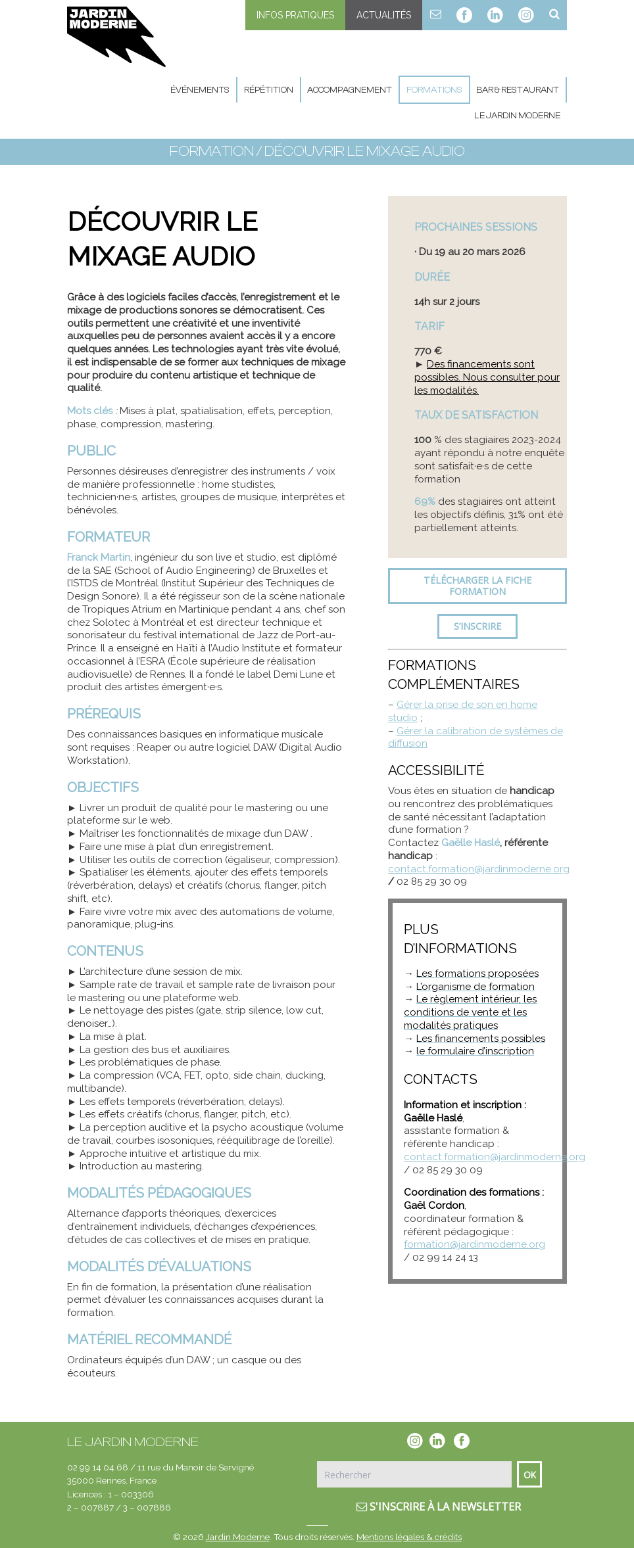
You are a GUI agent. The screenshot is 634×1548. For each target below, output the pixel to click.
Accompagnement (349, 90)
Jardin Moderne (238, 1537)
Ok (530, 1474)
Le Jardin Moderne (517, 115)
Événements (200, 90)
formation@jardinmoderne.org (474, 1244)
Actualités (383, 15)
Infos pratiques (295, 15)
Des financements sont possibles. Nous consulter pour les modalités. (487, 377)
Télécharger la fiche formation (477, 586)
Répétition (268, 90)
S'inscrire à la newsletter (438, 1506)
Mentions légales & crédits (409, 1537)
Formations (434, 90)
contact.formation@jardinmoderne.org (479, 869)
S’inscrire (477, 626)
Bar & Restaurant (517, 90)
